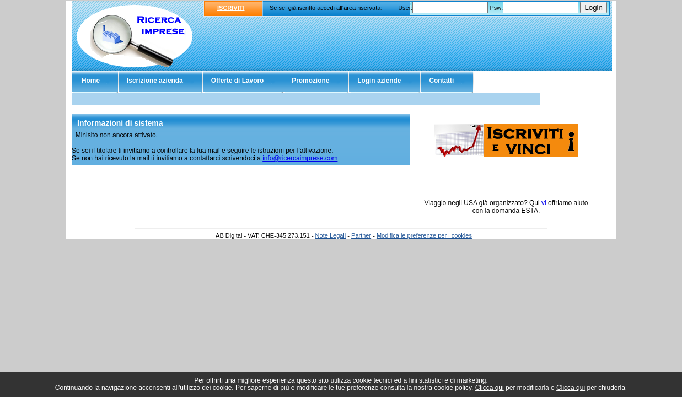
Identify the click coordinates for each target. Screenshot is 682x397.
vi (543, 203)
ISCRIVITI (231, 7)
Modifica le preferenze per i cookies (424, 235)
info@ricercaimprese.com (299, 158)
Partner (361, 235)
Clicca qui (489, 387)
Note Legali (330, 235)
